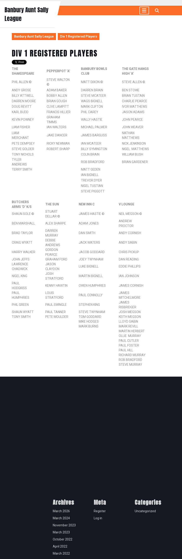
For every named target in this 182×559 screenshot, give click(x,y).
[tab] (144, 10)
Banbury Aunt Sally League (34, 36)
